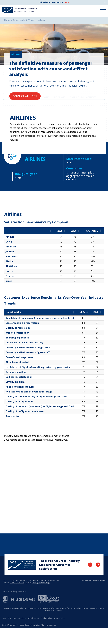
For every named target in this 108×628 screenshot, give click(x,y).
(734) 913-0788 (17, 582)
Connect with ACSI (25, 96)
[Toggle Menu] (103, 10)
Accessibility (59, 618)
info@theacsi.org (41, 582)
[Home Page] (22, 565)
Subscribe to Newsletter (93, 580)
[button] (50, 230)
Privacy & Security (9, 618)
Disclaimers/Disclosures (28, 618)
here (67, 2)
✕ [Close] (105, 2)
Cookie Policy (46, 618)
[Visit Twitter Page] (90, 564)
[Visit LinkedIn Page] (98, 564)
